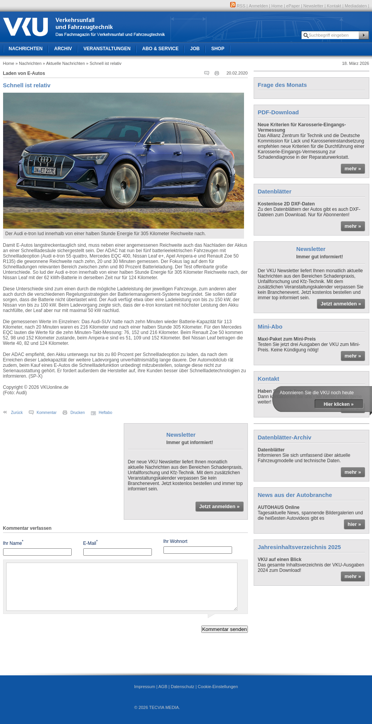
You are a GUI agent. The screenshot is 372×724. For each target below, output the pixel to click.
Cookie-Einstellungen (218, 686)
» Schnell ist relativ (103, 63)
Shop (217, 48)
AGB (162, 686)
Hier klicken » (338, 404)
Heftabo (105, 412)
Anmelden (258, 5)
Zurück (17, 412)
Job (195, 48)
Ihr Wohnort (175, 541)
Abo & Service (160, 48)
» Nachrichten (28, 63)
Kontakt (334, 5)
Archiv (63, 48)
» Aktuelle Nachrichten (64, 63)
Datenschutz (182, 686)
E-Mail (90, 542)
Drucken (78, 412)
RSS (238, 5)
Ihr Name (13, 542)
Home (277, 5)
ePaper (293, 5)
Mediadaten (356, 5)
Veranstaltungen (107, 48)
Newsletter (313, 5)
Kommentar (47, 412)
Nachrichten (26, 48)
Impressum (144, 686)
